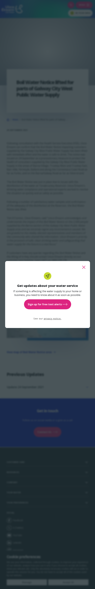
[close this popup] (84, 267)
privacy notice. (52, 318)
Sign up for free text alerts (47, 304)
